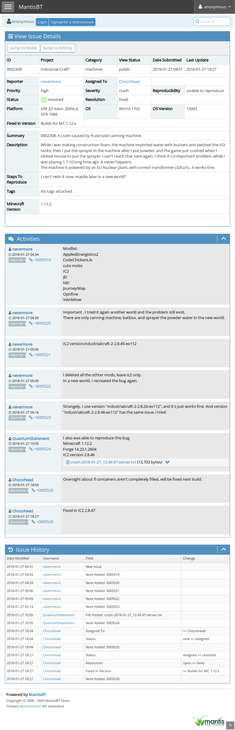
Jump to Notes (24, 47)
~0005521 (42, 354)
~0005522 (42, 386)
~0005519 (42, 260)
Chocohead (129, 81)
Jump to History (57, 47)
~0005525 (44, 490)
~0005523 (42, 417)
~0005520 (42, 323)
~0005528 (44, 521)
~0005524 (42, 449)
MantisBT (37, 694)
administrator (30, 706)
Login (42, 21)
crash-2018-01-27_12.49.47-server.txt (103, 462)
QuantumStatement (30, 438)
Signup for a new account (72, 21)
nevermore (51, 81)
